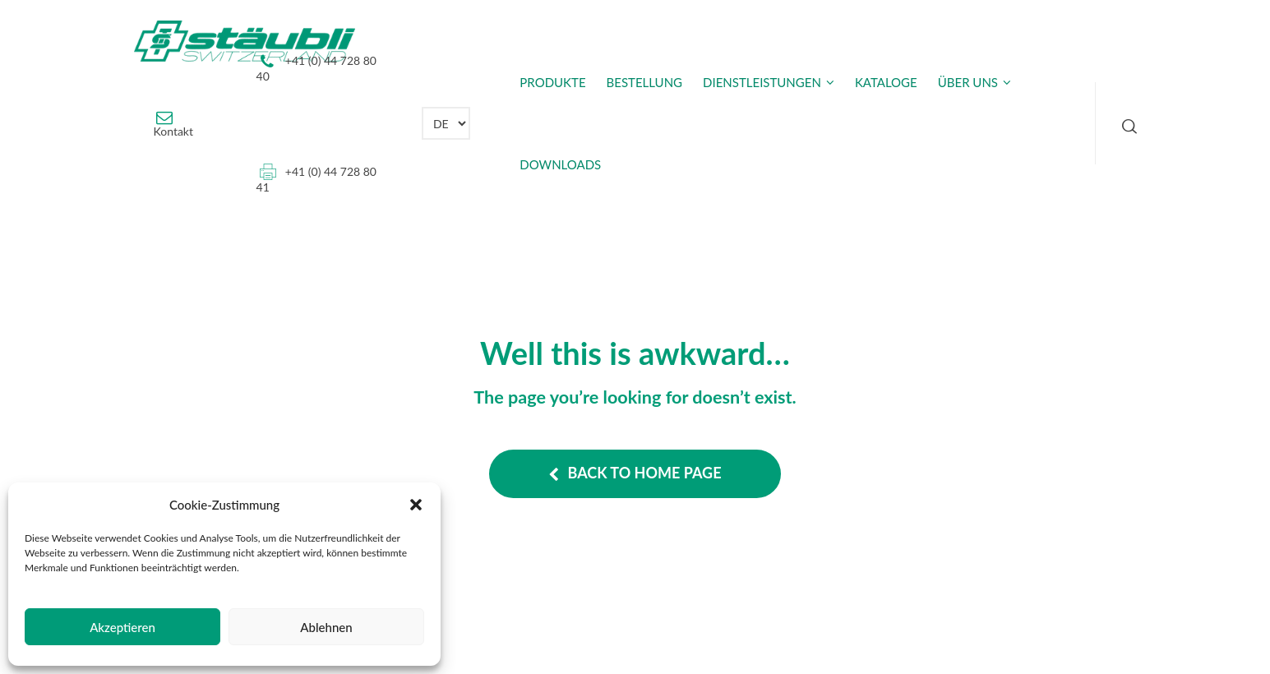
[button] (416, 504)
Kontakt (174, 131)
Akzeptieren (122, 627)
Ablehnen (326, 627)
